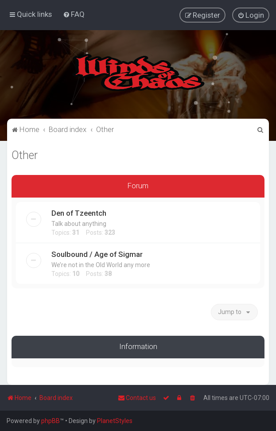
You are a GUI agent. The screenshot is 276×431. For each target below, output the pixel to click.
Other (25, 154)
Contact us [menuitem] (137, 397)
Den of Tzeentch (78, 212)
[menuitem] (74, 14)
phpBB (50, 420)
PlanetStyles (114, 420)
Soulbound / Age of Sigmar (97, 253)
